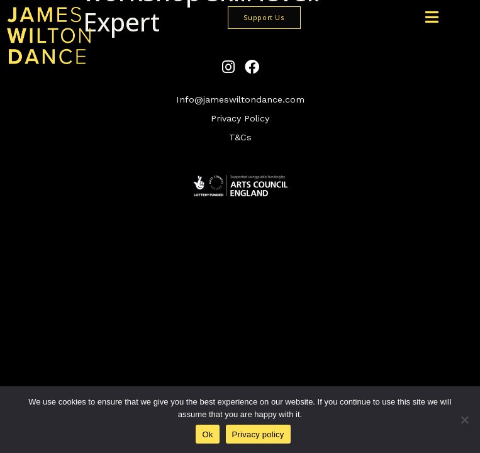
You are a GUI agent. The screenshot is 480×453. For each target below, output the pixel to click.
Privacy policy (258, 434)
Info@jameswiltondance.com (240, 99)
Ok (207, 434)
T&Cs (240, 137)
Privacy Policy (240, 118)
